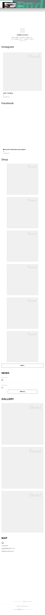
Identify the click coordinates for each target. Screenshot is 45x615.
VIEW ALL (22, 394)
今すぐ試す (20, 6)
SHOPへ (22, 368)
